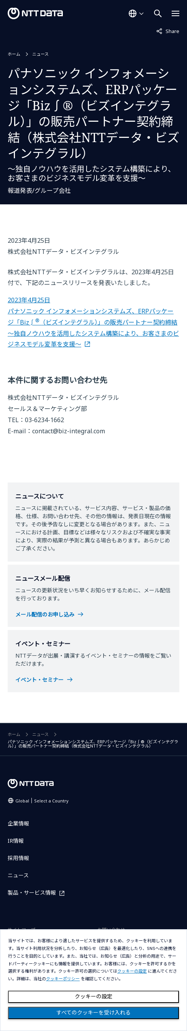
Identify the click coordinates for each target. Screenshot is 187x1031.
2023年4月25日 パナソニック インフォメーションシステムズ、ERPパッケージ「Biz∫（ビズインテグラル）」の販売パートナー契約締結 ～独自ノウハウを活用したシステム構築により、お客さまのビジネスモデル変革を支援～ (93, 322)
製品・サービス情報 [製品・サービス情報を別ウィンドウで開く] (32, 893)
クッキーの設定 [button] (132, 971)
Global (42, 801)
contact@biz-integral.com (68, 431)
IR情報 (16, 840)
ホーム (14, 54)
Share (167, 31)
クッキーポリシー (63, 978)
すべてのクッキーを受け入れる (93, 1012)
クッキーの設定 (93, 996)
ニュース (40, 54)
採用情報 (18, 858)
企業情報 (18, 823)
